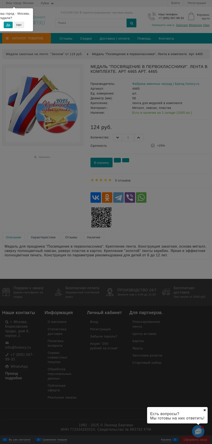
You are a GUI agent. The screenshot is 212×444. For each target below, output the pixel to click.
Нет (19, 25)
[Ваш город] (204, 410)
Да (8, 25)
